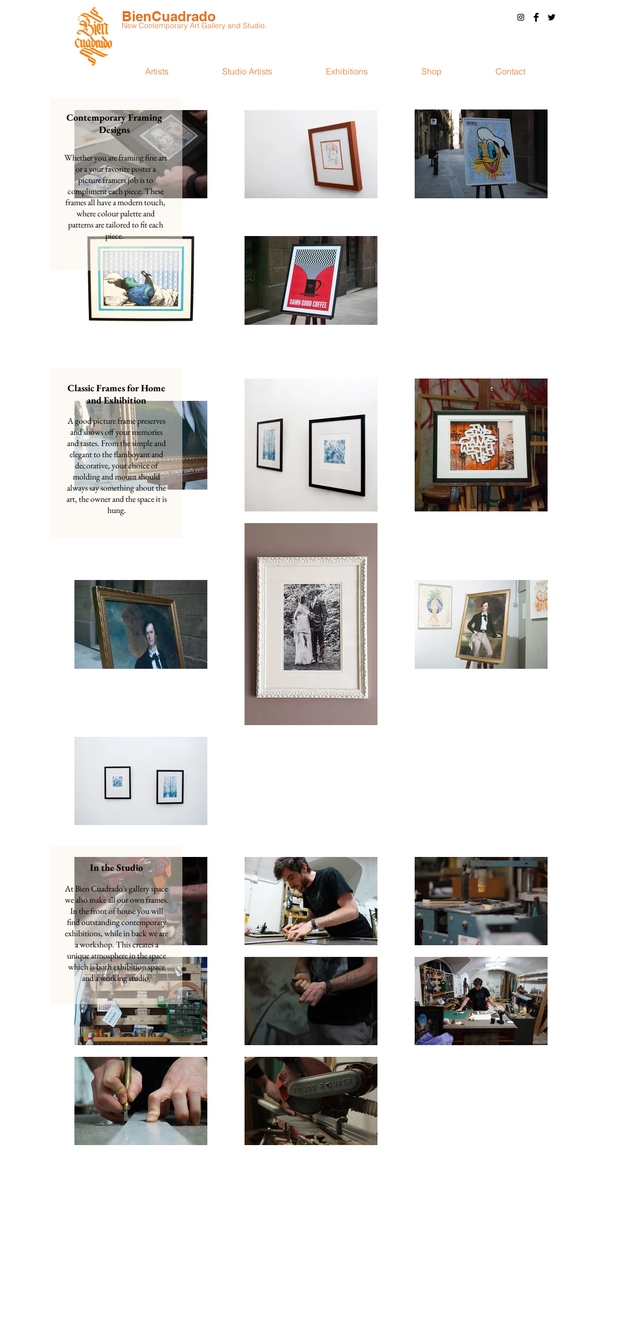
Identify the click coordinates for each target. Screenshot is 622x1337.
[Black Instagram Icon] (520, 17)
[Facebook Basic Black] (536, 17)
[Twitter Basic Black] (551, 17)
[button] (510, 71)
